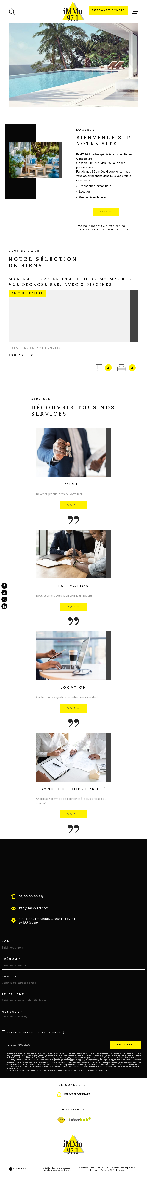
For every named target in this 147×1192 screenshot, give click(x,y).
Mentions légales (118, 1168)
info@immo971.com (33, 908)
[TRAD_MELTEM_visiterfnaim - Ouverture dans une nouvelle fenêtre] (61, 1120)
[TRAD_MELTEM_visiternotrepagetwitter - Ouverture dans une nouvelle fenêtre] (4, 592)
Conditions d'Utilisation (77, 1070)
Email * (9, 976)
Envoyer (125, 1044)
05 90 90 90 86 (30, 897)
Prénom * (11, 959)
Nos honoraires (86, 1168)
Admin (132, 1168)
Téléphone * (15, 994)
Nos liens (93, 1170)
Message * (12, 1012)
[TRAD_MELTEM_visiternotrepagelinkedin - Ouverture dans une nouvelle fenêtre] (4, 606)
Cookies (121, 1170)
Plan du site (102, 1168)
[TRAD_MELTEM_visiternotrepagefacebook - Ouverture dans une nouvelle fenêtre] (4, 586)
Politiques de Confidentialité (50, 1070)
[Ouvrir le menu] (135, 11)
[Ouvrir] (12, 11)
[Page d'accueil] (73, 11)
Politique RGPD (107, 1170)
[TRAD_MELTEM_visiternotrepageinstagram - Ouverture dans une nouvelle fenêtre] (4, 599)
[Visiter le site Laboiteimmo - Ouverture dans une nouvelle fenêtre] (19, 1169)
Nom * (8, 941)
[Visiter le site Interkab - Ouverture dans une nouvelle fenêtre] (80, 1119)
